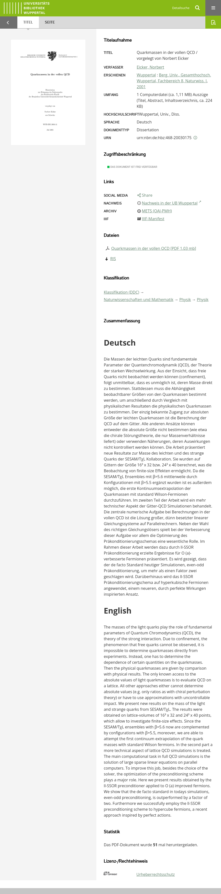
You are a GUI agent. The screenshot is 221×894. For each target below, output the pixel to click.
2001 (141, 86)
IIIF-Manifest (153, 218)
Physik (185, 299)
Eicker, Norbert (150, 67)
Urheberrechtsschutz (155, 874)
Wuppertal (146, 75)
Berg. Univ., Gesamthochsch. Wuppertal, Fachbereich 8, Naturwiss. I (174, 78)
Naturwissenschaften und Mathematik (138, 299)
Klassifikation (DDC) (121, 292)
